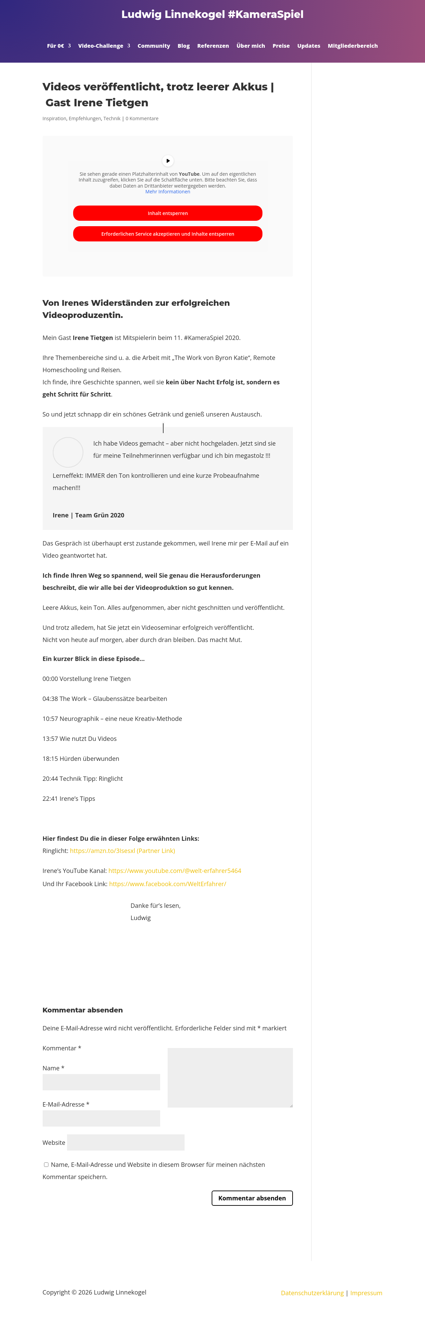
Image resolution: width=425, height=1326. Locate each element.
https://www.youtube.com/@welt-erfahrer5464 (174, 871)
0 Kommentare (142, 118)
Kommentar (62, 1048)
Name (54, 1068)
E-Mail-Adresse (66, 1104)
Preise (281, 46)
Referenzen (213, 46)
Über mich (251, 46)
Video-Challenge (100, 46)
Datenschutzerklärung (312, 1293)
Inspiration (54, 118)
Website (54, 1142)
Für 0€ (55, 46)
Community (153, 46)
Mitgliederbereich (353, 46)
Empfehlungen (85, 118)
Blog (184, 46)
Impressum (366, 1293)
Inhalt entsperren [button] (168, 213)
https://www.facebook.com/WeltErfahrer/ (167, 884)
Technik (112, 118)
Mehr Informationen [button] (167, 192)
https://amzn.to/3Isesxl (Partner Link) (122, 851)
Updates (308, 46)
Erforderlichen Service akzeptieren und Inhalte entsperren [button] (167, 234)
